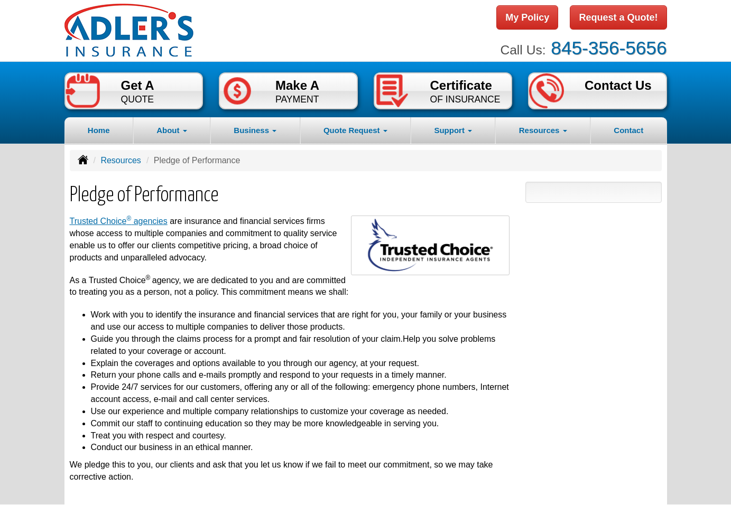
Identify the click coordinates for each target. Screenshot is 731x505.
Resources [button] (543, 130)
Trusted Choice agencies (119, 221)
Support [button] (453, 130)
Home (99, 130)
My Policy (527, 17)
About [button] (171, 130)
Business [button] (255, 130)
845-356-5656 (609, 48)
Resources (120, 160)
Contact (628, 130)
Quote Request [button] (355, 130)
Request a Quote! (618, 17)
